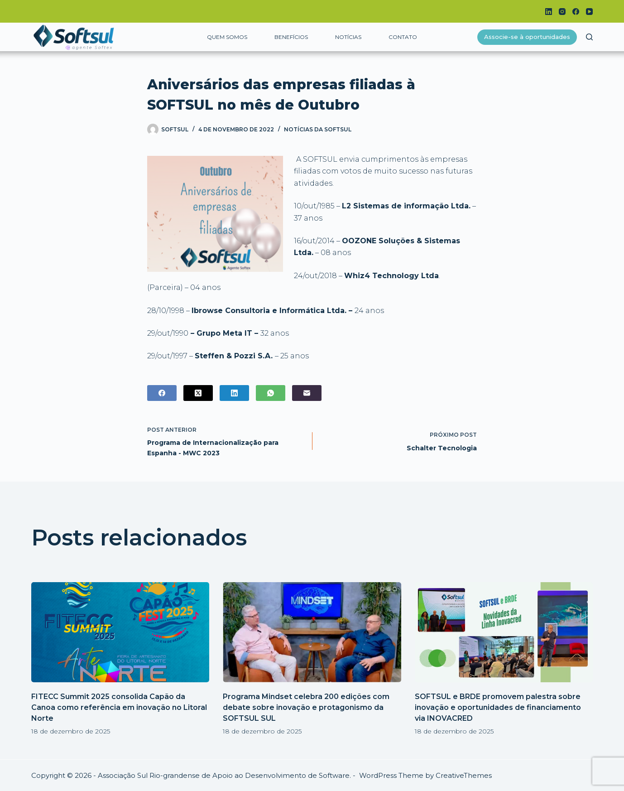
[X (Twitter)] (198, 393)
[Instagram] (562, 11)
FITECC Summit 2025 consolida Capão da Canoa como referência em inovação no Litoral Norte (119, 707)
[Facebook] (575, 11)
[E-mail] (307, 393)
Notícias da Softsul (317, 129)
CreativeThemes (464, 775)
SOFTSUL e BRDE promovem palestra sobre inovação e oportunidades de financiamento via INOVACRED (498, 707)
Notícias (348, 37)
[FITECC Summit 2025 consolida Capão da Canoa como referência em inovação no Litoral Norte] (120, 632)
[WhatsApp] (270, 393)
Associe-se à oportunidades (527, 36)
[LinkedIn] (548, 11)
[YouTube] (589, 11)
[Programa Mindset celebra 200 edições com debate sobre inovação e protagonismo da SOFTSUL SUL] (312, 632)
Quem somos (227, 37)
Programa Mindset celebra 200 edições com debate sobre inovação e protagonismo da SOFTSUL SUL (306, 707)
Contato (403, 37)
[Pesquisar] (589, 37)
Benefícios (291, 37)
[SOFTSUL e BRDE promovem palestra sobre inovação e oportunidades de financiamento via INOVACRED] (504, 632)
